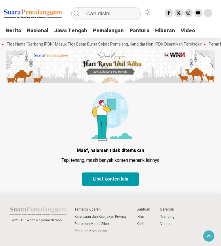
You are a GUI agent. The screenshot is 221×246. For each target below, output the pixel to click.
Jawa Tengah (70, 31)
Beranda (167, 209)
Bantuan (143, 209)
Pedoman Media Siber (92, 223)
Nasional (37, 31)
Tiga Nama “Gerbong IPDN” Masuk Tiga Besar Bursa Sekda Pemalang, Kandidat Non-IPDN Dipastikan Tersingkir (104, 44)
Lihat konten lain (110, 179)
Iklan (140, 216)
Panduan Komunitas (91, 231)
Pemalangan (108, 31)
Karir (140, 223)
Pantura (139, 31)
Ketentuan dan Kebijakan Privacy (101, 216)
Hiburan (165, 31)
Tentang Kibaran (88, 209)
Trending (167, 216)
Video (188, 31)
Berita (13, 31)
